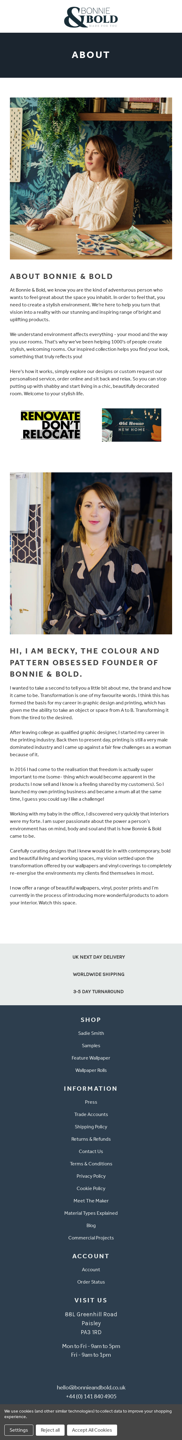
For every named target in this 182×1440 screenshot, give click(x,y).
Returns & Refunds (91, 1139)
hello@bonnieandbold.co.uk (91, 1387)
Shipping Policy (91, 1127)
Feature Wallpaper (91, 1058)
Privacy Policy (91, 1176)
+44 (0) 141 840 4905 (91, 1396)
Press (91, 1102)
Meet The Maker (91, 1201)
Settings (19, 1430)
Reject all (50, 1430)
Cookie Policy (91, 1188)
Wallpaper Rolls (91, 1070)
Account (91, 1269)
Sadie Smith (91, 1033)
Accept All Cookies (92, 1430)
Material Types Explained (91, 1213)
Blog (91, 1225)
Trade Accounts (91, 1114)
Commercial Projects (91, 1238)
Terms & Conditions (91, 1164)
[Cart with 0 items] (173, 16)
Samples (91, 1045)
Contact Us (91, 1151)
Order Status (91, 1282)
